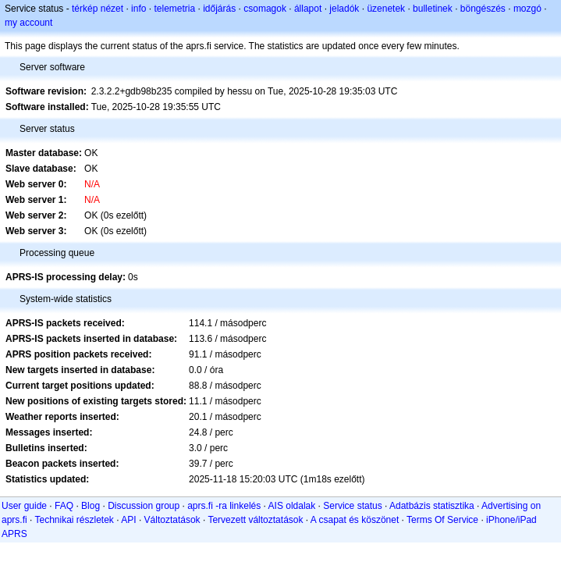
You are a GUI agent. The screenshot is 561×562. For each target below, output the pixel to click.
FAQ (64, 505)
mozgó (527, 8)
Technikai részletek (73, 519)
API (128, 519)
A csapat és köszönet (355, 519)
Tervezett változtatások (255, 519)
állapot (307, 8)
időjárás (219, 8)
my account (28, 22)
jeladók (344, 8)
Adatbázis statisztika (431, 505)
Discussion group (143, 505)
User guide (24, 505)
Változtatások (172, 519)
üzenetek (386, 8)
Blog (90, 505)
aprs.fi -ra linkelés (224, 505)
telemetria (174, 8)
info (138, 8)
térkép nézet (97, 8)
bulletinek (433, 8)
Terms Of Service (442, 519)
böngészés (483, 8)
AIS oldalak (292, 505)
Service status (352, 505)
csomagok (264, 8)
